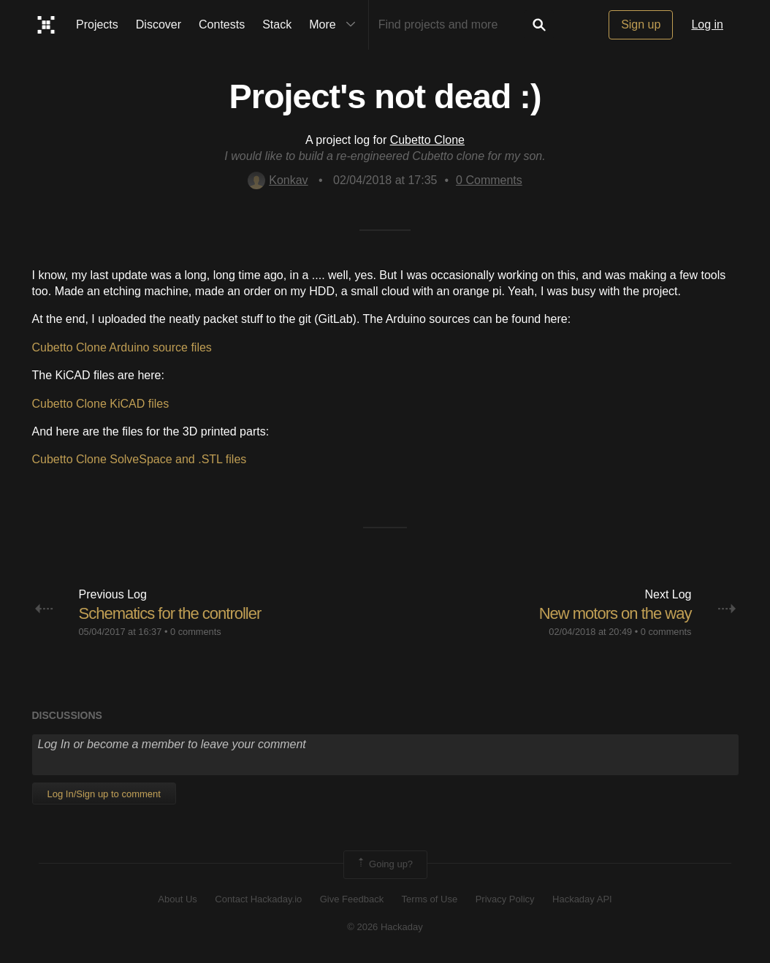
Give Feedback (352, 899)
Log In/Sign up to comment (104, 793)
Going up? (384, 864)
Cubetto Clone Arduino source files (122, 347)
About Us (177, 899)
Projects (97, 24)
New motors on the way (615, 613)
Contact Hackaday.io (258, 899)
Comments (489, 180)
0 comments (195, 631)
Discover (158, 24)
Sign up (640, 24)
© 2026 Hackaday (385, 926)
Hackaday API (582, 899)
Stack (276, 24)
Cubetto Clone (427, 140)
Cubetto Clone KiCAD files (100, 403)
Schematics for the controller (170, 613)
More (335, 25)
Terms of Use (430, 899)
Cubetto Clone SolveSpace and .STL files (139, 459)
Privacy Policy (505, 899)
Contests (222, 24)
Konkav (278, 180)
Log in (707, 24)
